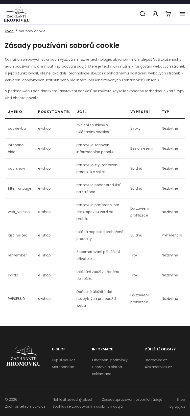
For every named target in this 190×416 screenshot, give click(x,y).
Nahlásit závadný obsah (73, 399)
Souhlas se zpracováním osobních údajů (88, 406)
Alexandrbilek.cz (158, 366)
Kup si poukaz (63, 360)
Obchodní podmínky (110, 360)
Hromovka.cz (156, 360)
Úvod (9, 31)
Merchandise (63, 366)
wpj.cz (180, 406)
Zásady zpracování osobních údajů (132, 399)
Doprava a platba (107, 366)
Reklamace (101, 373)
